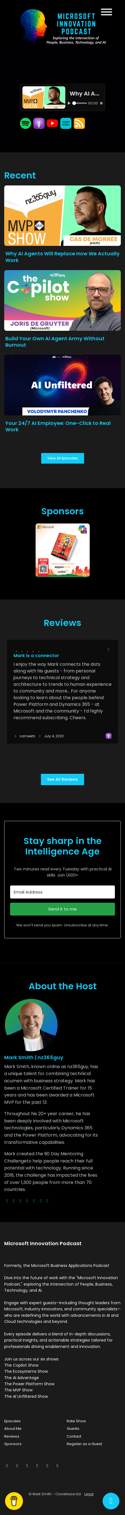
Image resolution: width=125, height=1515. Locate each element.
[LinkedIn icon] (37, 1465)
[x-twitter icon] (7, 1465)
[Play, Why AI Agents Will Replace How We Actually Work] (69, 103)
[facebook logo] (34, 1201)
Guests (73, 1428)
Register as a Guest (84, 1443)
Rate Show (76, 1421)
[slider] (79, 103)
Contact (74, 1436)
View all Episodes (62, 458)
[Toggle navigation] (106, 12)
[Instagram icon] (27, 1465)
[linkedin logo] (40, 1201)
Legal (89, 1494)
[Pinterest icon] (47, 1465)
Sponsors (13, 1443)
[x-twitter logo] (14, 1201)
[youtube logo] (27, 1201)
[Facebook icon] (17, 1465)
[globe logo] (7, 1201)
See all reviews (62, 779)
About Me (13, 1428)
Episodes (12, 1421)
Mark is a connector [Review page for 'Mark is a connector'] (36, 655)
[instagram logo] (20, 1201)
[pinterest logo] (47, 1201)
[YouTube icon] (57, 1465)
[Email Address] (62, 892)
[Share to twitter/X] (109, 649)
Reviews (11, 1436)
